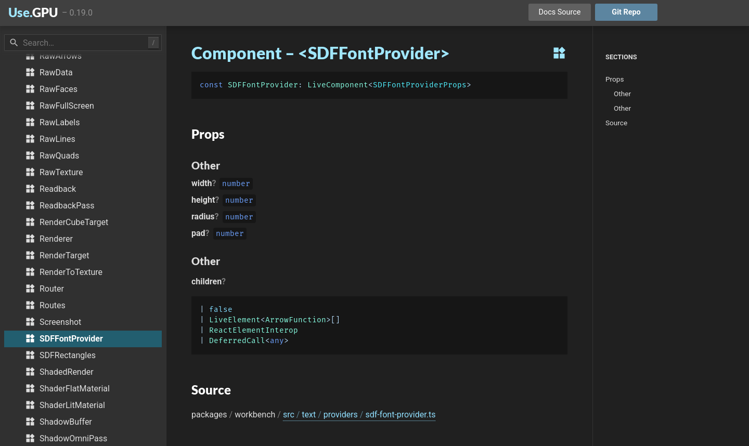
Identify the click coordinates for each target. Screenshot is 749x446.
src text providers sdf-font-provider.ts (359, 414)
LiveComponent (337, 85)
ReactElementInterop (253, 330)
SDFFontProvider (263, 85)
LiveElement (235, 320)
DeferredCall (237, 340)
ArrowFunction (295, 320)
